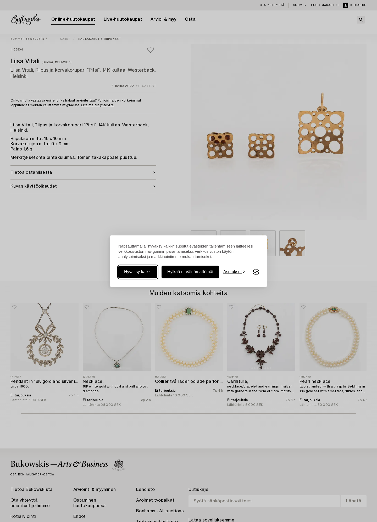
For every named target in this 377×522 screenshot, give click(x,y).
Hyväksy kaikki (138, 272)
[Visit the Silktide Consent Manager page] (256, 272)
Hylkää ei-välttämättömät (190, 272)
